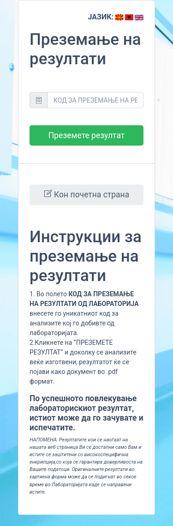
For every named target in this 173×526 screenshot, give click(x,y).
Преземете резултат (86, 135)
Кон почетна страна (86, 194)
